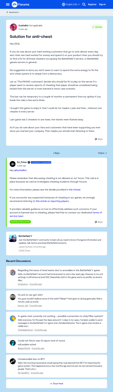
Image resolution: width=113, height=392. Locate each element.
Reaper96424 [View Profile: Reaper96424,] (24, 348)
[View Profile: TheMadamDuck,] (13, 318)
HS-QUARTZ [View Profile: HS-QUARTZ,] (23, 373)
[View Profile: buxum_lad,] (13, 297)
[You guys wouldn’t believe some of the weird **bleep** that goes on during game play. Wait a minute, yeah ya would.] (60, 300)
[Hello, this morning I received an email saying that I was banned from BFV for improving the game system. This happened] (60, 366)
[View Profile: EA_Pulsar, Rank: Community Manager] (13, 164)
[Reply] (98, 139)
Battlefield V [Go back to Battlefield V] (12, 12)
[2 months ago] (35, 284)
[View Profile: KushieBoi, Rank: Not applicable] (13, 27)
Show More (56, 383)
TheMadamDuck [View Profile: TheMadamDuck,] (25, 330)
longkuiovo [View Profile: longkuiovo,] (23, 284)
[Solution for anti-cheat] (34, 165)
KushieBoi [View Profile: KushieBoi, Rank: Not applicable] (23, 25)
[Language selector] (71, 4)
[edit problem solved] (60, 344)
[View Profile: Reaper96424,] (13, 343)
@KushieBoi (20, 170)
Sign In (102, 4)
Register (92, 4)
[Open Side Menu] (8, 4)
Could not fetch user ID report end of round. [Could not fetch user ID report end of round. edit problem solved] (41, 340)
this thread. (75, 189)
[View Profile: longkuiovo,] (13, 272)
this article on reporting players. (52, 201)
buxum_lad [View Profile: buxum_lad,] (23, 305)
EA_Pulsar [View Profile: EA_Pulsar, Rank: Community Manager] (22, 162)
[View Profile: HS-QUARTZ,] (13, 361)
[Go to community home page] (21, 4)
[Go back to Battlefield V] (61, 236)
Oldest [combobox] (102, 153)
